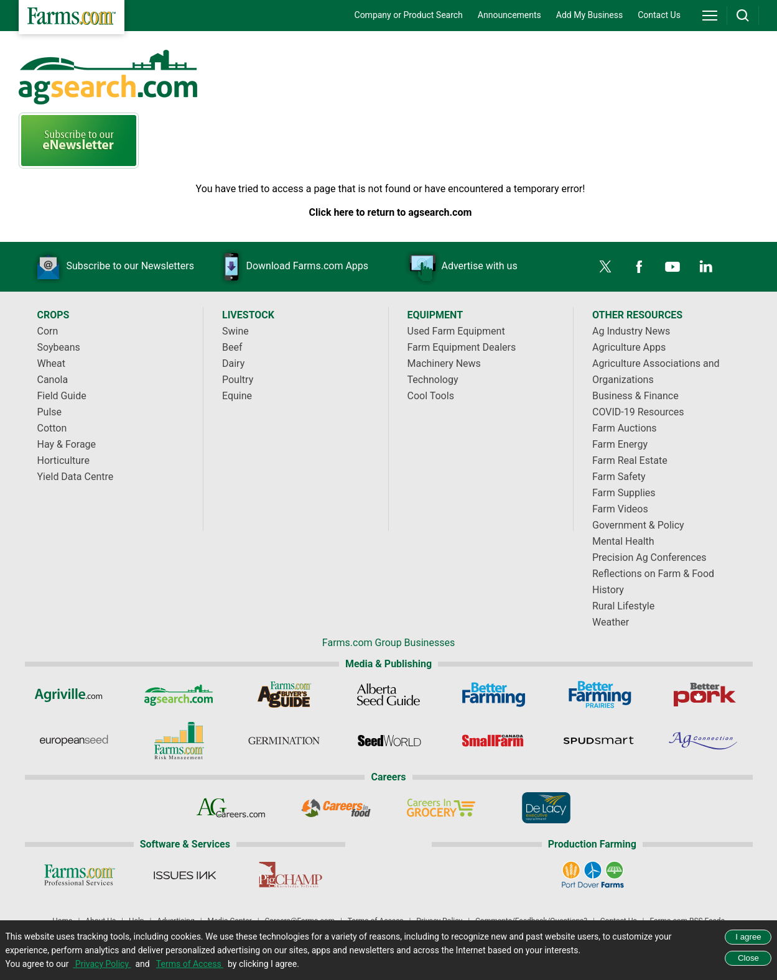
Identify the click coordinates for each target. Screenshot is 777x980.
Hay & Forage (66, 444)
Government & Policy (638, 525)
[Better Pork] (704, 694)
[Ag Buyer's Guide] (283, 694)
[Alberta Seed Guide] (388, 694)
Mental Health (623, 541)
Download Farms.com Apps (288, 266)
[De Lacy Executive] (546, 807)
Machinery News (444, 363)
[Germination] (283, 740)
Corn (47, 331)
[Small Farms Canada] (494, 740)
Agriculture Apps (629, 347)
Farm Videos (620, 509)
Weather (610, 622)
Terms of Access (189, 964)
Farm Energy (620, 444)
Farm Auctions (624, 428)
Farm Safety (619, 477)
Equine (237, 396)
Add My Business (589, 15)
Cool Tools (430, 396)
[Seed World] (388, 740)
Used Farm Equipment (456, 331)
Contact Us (659, 15)
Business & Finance (635, 396)
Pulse (49, 412)
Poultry (237, 380)
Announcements (509, 15)
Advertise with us (460, 266)
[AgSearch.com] (178, 694)
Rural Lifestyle (623, 606)
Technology (432, 380)
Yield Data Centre (75, 477)
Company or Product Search (409, 15)
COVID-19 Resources (638, 412)
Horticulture (63, 460)
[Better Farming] (494, 694)
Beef (232, 347)
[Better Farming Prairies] (599, 694)
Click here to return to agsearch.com (390, 212)
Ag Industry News (631, 331)
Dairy (233, 363)
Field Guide (61, 396)
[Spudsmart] (599, 740)
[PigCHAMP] (290, 875)
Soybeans (58, 347)
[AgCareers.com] (231, 807)
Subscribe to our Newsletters (111, 266)
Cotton (52, 428)
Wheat (51, 363)
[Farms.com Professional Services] (80, 875)
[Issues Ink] (185, 875)
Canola (52, 380)
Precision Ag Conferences (649, 557)
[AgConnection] (704, 740)
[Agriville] (73, 694)
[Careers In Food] (336, 807)
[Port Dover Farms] (592, 875)
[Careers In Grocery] (441, 807)
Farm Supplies (624, 493)
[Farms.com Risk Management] (178, 740)
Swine (235, 331)
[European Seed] (73, 740)
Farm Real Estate (630, 460)
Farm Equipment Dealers (461, 347)
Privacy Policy (102, 964)
